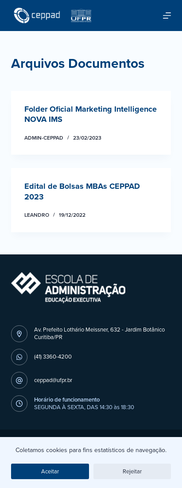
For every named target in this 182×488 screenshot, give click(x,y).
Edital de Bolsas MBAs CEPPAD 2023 (82, 191)
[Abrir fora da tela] (167, 16)
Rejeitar (132, 471)
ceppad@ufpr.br (53, 380)
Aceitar (50, 471)
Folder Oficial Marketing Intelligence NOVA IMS (90, 114)
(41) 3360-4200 (53, 356)
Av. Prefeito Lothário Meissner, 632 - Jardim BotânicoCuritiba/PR (99, 333)
